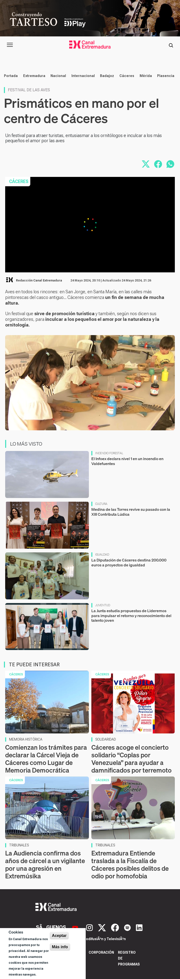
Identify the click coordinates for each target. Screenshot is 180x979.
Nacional (58, 76)
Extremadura (34, 76)
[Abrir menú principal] (9, 44)
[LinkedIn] (139, 927)
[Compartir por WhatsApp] (170, 164)
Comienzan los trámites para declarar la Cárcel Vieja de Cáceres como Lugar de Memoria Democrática (46, 759)
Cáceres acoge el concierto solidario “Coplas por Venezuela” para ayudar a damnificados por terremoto (131, 759)
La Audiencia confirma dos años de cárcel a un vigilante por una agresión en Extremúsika (45, 864)
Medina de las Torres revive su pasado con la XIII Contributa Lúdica (130, 511)
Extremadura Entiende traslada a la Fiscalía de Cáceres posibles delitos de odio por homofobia (130, 864)
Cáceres (126, 76)
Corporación (101, 952)
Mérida (146, 76)
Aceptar (59, 935)
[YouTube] (75, 927)
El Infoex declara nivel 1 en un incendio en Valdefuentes (127, 460)
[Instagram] (90, 927)
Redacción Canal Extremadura (39, 280)
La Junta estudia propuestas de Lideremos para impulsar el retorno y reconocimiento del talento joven (131, 615)
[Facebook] (115, 927)
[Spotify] (128, 927)
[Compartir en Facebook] (158, 164)
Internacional (83, 76)
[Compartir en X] (145, 164)
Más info (60, 947)
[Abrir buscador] (171, 45)
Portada (11, 76)
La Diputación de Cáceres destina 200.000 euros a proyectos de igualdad (128, 562)
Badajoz (107, 76)
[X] (102, 927)
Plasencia (165, 76)
